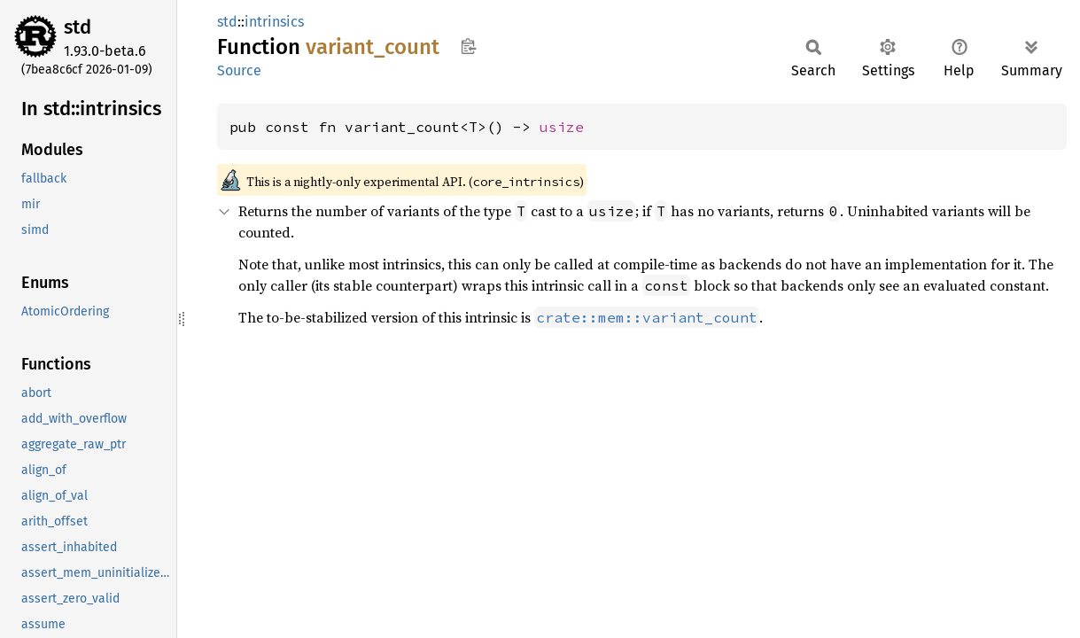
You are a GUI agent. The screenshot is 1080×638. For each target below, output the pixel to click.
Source (239, 70)
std (77, 27)
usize (562, 127)
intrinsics (274, 21)
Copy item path (468, 46)
